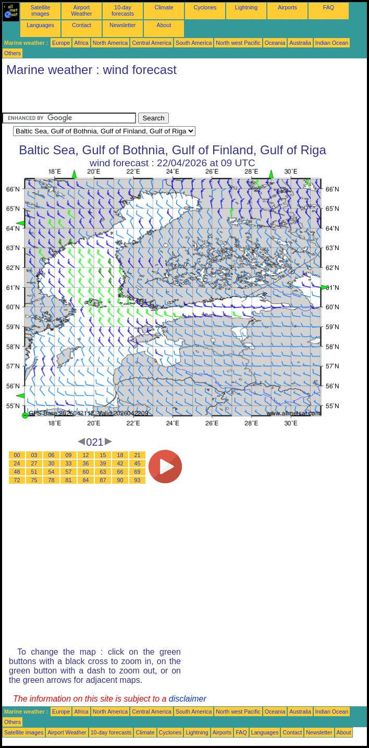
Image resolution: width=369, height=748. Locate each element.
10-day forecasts (123, 10)
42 (120, 463)
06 (51, 455)
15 (103, 455)
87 (103, 480)
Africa (81, 43)
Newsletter (122, 25)
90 (120, 480)
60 (86, 472)
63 (103, 472)
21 (137, 455)
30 (51, 463)
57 (69, 472)
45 (137, 463)
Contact (81, 25)
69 (137, 472)
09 (69, 455)
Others (12, 53)
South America (194, 43)
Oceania (275, 43)
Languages (40, 25)
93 (137, 480)
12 (86, 455)
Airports (287, 7)
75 (34, 480)
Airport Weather (81, 10)
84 (86, 480)
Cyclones (205, 7)
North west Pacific (238, 43)
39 (103, 463)
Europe (61, 43)
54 (51, 472)
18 (120, 455)
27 (34, 463)
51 (34, 472)
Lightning (246, 7)
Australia (300, 43)
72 (17, 480)
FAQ (328, 7)
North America (110, 43)
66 (120, 472)
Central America (151, 43)
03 (34, 455)
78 (51, 480)
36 (86, 463)
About (164, 25)
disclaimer (187, 698)
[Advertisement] (124, 97)
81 (69, 480)
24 (17, 463)
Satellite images (41, 10)
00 (17, 455)
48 (17, 472)
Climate (163, 7)
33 (69, 463)
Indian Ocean (331, 43)
